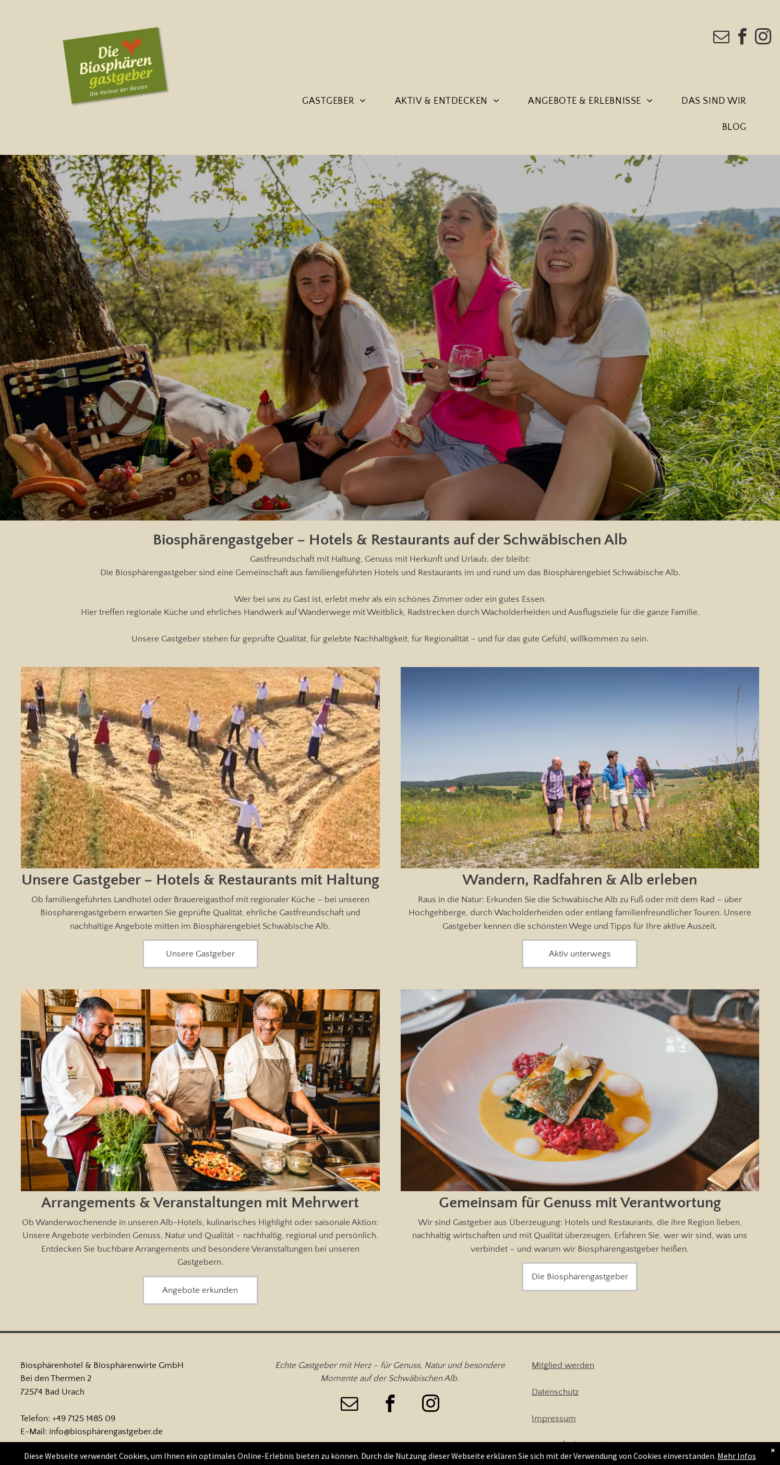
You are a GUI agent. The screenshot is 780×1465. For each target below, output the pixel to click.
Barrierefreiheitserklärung (580, 1445)
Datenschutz (555, 1392)
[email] (721, 38)
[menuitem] (338, 102)
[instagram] (763, 38)
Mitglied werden (563, 1365)
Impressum (554, 1418)
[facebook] (742, 38)
